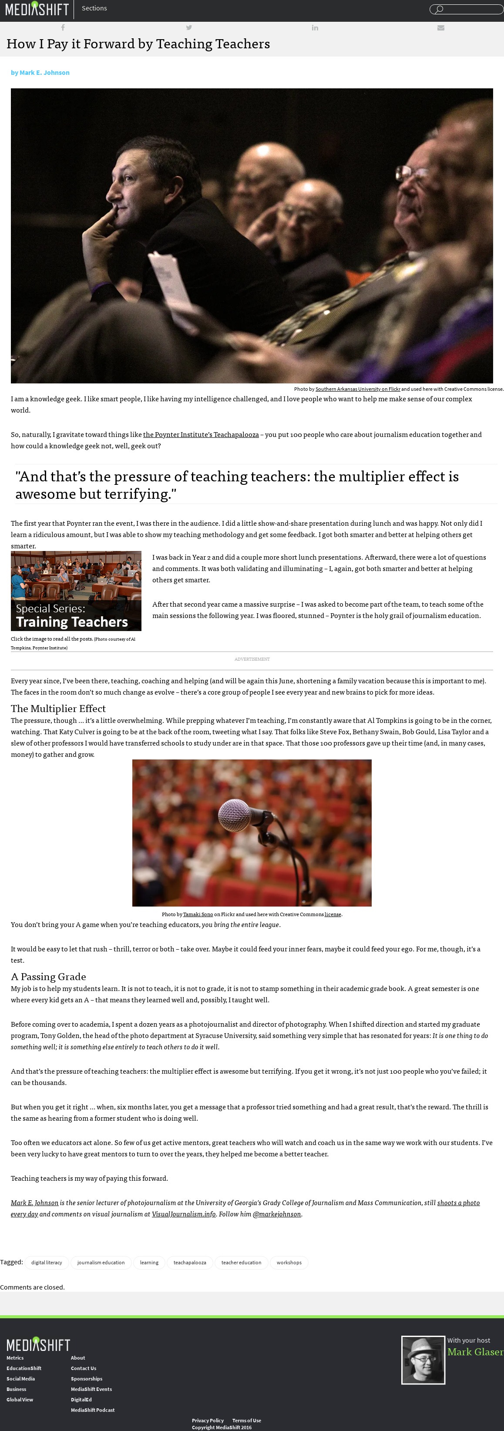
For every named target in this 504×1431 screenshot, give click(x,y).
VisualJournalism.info (184, 1213)
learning (149, 1262)
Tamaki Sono (198, 914)
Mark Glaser (475, 1350)
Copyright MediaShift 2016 (222, 1427)
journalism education (101, 1262)
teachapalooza (190, 1262)
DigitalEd (81, 1399)
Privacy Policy (208, 1420)
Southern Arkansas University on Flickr (358, 389)
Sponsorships (86, 1378)
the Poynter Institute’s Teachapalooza (201, 434)
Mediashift (37, 7)
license (333, 914)
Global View (20, 1399)
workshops (289, 1262)
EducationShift (24, 1368)
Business (16, 1389)
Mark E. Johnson (45, 72)
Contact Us (83, 1368)
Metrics (15, 1357)
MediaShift (38, 1343)
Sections (94, 8)
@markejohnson (277, 1213)
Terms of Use (246, 1420)
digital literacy (46, 1262)
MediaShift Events (91, 1389)
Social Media (21, 1378)
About (78, 1357)
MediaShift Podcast (93, 1410)
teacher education (242, 1262)
